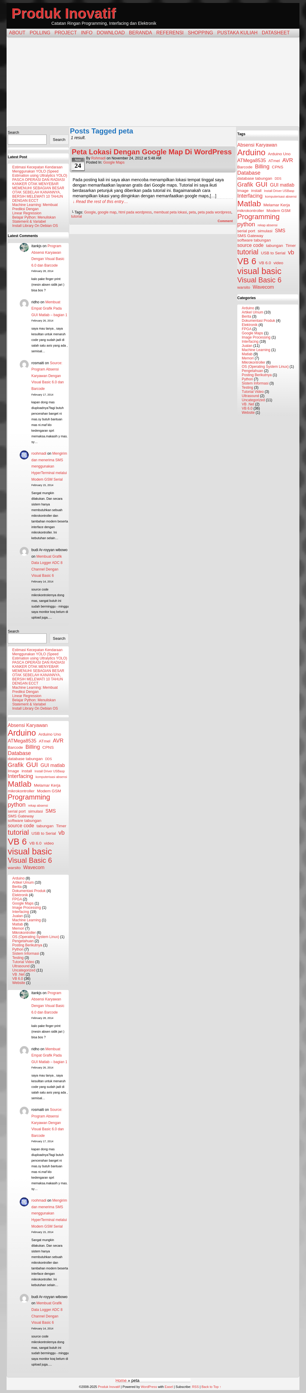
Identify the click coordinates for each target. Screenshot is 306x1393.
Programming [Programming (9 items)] (29, 797)
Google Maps (22, 903)
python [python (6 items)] (17, 804)
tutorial (76, 216)
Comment (225, 221)
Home (120, 1380)
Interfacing (20, 912)
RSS (195, 1387)
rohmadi (98, 158)
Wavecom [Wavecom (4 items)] (34, 867)
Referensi (170, 32)
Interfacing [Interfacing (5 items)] (20, 776)
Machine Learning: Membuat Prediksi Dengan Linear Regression (35, 209)
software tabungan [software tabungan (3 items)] (24, 820)
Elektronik (20, 895)
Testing (18, 958)
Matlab (17, 924)
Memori (18, 928)
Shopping (200, 32)
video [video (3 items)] (49, 843)
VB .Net (18, 974)
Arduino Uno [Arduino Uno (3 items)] (50, 734)
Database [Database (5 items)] (19, 753)
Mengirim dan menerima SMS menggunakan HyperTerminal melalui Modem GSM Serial (49, 466)
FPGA (17, 899)
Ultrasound (21, 966)
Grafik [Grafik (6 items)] (16, 765)
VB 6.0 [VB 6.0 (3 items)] (35, 843)
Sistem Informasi (25, 953)
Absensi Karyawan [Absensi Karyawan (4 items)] (28, 725)
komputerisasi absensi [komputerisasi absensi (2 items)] (51, 777)
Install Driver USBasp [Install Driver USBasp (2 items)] (49, 771)
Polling (40, 32)
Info (86, 32)
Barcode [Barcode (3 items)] (15, 747)
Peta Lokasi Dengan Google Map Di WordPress (152, 152)
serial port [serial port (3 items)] (17, 811)
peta (192, 212)
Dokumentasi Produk (28, 891)
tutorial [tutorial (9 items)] (18, 832)
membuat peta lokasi (170, 212)
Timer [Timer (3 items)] (61, 826)
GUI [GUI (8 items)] (32, 764)
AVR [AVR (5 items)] (58, 741)
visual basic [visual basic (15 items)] (30, 851)
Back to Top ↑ (211, 1387)
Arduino (18, 878)
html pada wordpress (135, 212)
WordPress (149, 1387)
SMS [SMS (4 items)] (50, 811)
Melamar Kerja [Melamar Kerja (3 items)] (47, 785)
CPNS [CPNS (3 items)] (48, 747)
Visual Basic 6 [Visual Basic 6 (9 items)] (30, 860)
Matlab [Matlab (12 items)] (19, 783)
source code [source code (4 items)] (21, 825)
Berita (17, 887)
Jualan (17, 916)
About (17, 32)
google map (107, 212)
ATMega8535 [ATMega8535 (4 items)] (22, 740)
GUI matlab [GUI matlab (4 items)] (52, 765)
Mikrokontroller (24, 933)
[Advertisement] (153, 81)
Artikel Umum (23, 882)
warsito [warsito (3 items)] (14, 867)
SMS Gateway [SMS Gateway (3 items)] (21, 816)
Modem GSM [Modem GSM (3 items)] (49, 791)
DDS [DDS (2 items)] (48, 759)
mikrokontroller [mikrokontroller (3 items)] (21, 791)
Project (65, 32)
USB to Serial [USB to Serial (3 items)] (43, 833)
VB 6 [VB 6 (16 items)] (17, 841)
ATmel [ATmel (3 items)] (44, 741)
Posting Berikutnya (27, 945)
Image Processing (26, 907)
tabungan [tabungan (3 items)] (44, 826)
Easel (169, 1387)
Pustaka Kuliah (237, 32)
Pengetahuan (22, 941)
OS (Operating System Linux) (35, 937)
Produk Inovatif (63, 13)
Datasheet (276, 32)
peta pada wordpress (214, 212)
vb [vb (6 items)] (61, 832)
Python (17, 949)
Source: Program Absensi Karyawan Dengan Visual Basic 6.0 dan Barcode (47, 376)
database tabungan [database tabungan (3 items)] (25, 759)
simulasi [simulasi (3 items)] (35, 811)
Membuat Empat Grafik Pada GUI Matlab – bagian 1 (49, 308)
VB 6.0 (17, 979)
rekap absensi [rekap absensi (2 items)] (38, 805)
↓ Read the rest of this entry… (100, 201)
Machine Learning (26, 920)
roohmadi (38, 453)
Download (111, 32)
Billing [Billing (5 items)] (32, 747)
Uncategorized (23, 970)
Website (18, 983)
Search (13, 132)
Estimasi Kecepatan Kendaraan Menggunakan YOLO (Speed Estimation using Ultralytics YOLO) (39, 171)
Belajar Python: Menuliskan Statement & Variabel (34, 219)
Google (90, 212)
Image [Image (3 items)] (13, 771)
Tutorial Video (23, 962)
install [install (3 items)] (27, 771)
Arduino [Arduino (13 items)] (22, 732)
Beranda (140, 32)
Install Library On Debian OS (35, 226)
